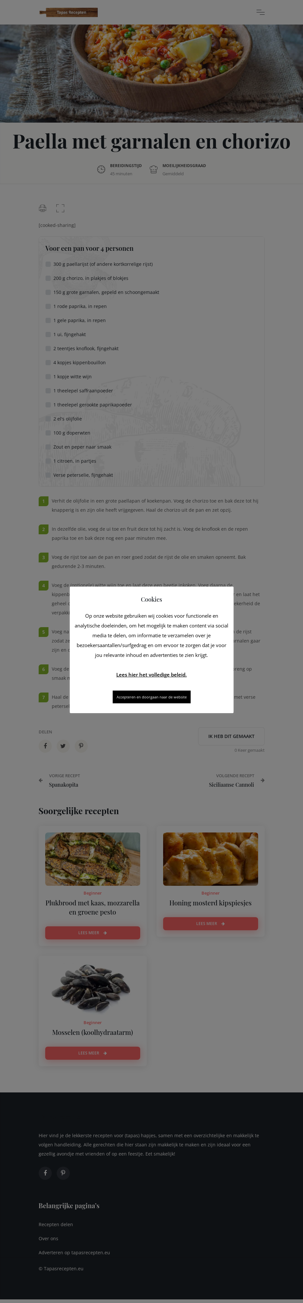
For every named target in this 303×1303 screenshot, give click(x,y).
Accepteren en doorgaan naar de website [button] (152, 696)
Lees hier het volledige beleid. (151, 674)
